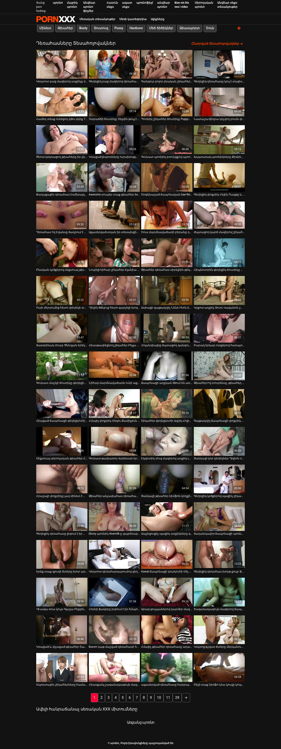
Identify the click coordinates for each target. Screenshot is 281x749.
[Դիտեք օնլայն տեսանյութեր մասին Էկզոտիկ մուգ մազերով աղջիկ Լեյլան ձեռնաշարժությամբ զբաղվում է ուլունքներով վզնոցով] (166, 441)
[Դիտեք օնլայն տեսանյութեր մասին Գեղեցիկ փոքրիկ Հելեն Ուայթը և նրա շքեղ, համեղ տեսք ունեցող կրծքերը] (219, 177)
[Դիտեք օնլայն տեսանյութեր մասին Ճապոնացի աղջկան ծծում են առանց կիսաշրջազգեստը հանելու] (166, 365)
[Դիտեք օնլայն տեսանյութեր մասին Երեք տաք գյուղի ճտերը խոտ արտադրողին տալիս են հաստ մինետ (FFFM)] (61, 554)
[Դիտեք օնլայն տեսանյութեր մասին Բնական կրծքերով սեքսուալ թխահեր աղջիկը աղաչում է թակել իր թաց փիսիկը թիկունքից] (61, 252)
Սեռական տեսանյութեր (97, 19)
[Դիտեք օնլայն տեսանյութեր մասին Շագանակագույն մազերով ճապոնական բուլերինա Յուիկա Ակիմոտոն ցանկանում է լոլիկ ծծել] (219, 591)
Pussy (119, 28)
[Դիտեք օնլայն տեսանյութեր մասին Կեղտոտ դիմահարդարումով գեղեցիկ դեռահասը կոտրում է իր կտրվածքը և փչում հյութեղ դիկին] (114, 554)
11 (168, 697)
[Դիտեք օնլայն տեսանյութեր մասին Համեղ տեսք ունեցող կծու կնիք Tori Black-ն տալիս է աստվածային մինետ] (61, 101)
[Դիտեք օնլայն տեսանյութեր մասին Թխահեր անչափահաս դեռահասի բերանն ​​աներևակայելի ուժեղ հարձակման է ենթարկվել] (114, 478)
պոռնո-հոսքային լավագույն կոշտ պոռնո (55, 19)
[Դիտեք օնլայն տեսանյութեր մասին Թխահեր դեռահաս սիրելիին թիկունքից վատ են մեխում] (166, 252)
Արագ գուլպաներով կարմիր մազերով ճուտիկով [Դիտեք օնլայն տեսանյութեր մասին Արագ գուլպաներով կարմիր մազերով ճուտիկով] (166, 609)
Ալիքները (157, 19)
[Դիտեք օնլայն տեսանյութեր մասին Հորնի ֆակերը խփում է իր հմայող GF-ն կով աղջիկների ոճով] (114, 591)
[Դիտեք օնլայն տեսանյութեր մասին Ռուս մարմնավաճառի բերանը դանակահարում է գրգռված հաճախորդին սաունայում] (166, 214)
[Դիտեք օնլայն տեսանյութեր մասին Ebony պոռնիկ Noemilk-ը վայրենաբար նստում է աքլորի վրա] (114, 516)
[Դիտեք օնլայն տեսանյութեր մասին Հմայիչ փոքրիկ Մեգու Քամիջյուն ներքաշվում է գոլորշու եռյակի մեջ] (114, 403)
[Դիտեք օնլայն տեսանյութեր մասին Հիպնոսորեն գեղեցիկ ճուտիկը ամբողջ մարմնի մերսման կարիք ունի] (219, 252)
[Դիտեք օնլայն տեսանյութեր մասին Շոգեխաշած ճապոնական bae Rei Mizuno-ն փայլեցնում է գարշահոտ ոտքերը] (166, 177)
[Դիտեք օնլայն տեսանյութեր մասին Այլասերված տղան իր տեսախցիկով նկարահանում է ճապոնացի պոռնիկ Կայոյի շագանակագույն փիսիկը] (114, 214)
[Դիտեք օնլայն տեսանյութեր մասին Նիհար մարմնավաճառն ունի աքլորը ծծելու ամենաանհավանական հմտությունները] (114, 365)
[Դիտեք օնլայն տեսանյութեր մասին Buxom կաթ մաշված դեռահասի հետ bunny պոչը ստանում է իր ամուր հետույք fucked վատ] (114, 629)
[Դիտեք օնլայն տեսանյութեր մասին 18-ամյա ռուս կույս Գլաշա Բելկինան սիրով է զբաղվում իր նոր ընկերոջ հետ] (61, 591)
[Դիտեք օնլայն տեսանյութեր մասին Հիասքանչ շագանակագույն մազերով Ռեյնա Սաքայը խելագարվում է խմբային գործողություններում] (114, 667)
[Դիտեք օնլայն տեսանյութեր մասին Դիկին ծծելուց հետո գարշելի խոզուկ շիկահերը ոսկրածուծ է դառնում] (114, 290)
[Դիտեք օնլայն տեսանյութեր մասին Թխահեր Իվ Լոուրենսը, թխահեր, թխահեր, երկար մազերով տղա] (219, 365)
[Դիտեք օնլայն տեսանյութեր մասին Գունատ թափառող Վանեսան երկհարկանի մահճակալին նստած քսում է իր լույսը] (114, 441)
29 (177, 697)
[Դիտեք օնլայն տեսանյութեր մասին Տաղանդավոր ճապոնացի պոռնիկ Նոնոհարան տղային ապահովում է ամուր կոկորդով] (219, 516)
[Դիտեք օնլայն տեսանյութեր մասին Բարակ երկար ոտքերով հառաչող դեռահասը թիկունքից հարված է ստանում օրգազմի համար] (219, 328)
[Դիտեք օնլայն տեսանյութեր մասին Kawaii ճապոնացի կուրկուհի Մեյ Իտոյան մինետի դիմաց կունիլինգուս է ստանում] (166, 554)
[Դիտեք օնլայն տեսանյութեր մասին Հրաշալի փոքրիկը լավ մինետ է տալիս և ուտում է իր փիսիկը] (61, 478)
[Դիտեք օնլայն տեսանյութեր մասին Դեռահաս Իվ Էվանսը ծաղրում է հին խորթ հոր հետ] (61, 214)
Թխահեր (65, 28)
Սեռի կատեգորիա (133, 19)
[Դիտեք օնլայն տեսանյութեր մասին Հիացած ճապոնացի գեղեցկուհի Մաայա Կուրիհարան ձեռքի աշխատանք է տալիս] (61, 403)
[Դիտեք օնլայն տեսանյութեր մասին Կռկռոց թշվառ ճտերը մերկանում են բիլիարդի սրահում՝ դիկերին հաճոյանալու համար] (219, 629)
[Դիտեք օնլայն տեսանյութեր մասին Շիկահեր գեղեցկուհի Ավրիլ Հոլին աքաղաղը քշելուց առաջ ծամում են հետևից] (166, 403)
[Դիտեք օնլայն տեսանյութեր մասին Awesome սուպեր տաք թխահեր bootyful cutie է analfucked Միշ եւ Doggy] (114, 177)
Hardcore (136, 28)
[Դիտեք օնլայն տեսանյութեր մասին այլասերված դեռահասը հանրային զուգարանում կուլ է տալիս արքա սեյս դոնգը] (166, 667)
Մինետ (45, 28)
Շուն (210, 28)
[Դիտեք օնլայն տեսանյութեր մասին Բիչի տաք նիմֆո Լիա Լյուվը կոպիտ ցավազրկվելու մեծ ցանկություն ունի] (219, 667)
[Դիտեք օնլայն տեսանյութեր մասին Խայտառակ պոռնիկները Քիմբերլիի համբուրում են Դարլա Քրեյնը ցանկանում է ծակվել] (219, 139)
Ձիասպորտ (189, 28)
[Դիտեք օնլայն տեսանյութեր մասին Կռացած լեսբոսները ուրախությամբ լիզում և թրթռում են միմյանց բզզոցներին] (114, 139)
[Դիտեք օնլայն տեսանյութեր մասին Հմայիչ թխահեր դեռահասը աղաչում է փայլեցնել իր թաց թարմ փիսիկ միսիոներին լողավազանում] (166, 629)
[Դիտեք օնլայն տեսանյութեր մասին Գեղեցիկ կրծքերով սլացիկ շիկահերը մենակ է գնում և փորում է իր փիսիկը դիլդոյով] (219, 478)
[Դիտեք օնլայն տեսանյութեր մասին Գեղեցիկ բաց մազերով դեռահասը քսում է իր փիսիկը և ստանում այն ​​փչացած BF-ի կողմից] (114, 64)
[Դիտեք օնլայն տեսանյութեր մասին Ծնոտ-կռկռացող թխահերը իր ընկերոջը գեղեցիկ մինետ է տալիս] (61, 139)
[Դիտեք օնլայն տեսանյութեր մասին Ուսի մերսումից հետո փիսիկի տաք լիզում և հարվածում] (61, 290)
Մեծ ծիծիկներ (161, 28)
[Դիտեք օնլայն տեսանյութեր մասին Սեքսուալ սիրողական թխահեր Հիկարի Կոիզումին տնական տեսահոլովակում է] (61, 441)
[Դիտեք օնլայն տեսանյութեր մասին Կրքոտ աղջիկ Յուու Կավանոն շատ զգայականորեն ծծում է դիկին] (219, 290)
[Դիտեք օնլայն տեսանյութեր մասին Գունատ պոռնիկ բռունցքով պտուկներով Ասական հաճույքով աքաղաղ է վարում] (166, 139)
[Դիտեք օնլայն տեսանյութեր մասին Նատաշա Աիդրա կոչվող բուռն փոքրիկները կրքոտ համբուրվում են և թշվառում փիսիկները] (219, 101)
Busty (83, 28)
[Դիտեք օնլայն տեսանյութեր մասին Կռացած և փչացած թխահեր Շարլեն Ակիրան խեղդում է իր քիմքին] (61, 629)
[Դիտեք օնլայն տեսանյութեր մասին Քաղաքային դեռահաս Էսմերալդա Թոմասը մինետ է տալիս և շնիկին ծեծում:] (61, 177)
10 (159, 697)
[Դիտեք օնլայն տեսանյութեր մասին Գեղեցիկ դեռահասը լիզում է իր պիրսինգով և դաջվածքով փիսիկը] (61, 516)
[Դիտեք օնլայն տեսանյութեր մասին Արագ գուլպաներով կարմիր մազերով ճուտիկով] (166, 591)
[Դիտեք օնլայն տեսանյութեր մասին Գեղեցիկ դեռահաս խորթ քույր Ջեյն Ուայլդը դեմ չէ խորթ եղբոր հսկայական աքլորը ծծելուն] (219, 554)
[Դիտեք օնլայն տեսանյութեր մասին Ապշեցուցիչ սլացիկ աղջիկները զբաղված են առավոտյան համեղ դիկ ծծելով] (166, 516)
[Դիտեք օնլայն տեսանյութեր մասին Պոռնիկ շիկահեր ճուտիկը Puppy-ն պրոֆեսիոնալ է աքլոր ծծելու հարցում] (166, 101)
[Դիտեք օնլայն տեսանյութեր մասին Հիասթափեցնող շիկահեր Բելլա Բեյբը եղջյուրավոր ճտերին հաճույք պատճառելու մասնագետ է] (114, 328)
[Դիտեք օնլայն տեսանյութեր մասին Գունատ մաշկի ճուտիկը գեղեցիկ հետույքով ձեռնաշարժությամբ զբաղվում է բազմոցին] (61, 365)
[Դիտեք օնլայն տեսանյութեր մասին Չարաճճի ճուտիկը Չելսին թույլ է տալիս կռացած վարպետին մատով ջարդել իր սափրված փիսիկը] (114, 101)
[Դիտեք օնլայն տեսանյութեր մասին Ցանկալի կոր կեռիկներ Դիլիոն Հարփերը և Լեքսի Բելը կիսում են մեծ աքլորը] (219, 441)
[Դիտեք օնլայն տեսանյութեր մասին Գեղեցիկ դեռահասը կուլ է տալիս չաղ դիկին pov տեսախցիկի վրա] (219, 64)
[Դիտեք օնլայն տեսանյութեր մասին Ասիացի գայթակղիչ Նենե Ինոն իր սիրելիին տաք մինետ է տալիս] (166, 290)
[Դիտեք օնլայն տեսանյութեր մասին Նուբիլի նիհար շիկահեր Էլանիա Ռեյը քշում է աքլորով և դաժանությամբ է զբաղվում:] (114, 252)
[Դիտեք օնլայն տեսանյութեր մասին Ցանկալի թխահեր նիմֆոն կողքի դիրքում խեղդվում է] (166, 478)
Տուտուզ (101, 28)
